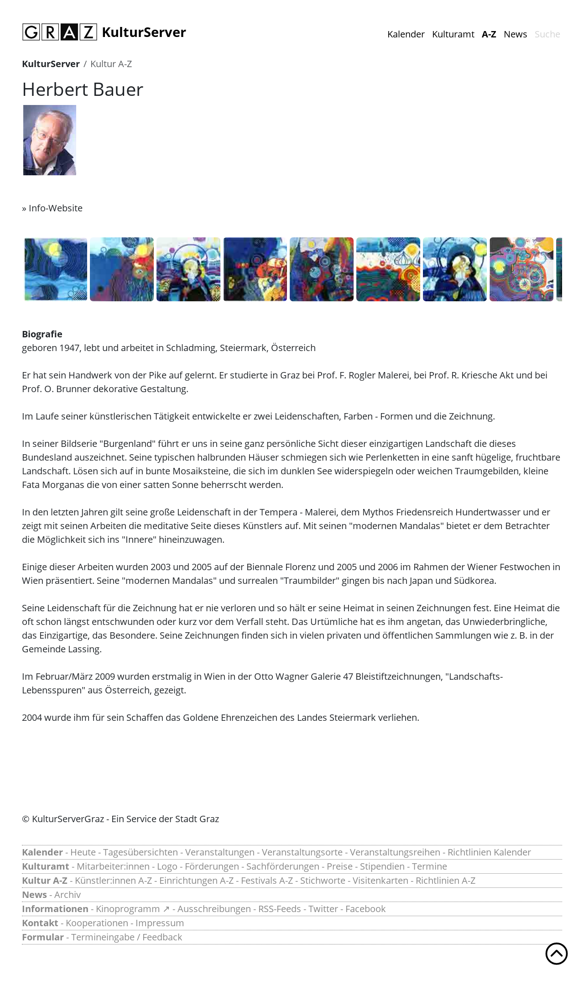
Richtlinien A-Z (445, 880)
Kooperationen (97, 923)
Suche (547, 34)
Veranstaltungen (220, 852)
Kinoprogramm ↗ (133, 908)
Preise (340, 866)
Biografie (42, 334)
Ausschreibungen (214, 908)
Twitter (323, 908)
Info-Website (56, 208)
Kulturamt (453, 34)
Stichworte (322, 880)
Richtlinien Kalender (489, 852)
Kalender (406, 34)
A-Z (489, 34)
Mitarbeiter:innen (113, 866)
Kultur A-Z (111, 64)
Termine (429, 866)
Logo (167, 866)
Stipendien (382, 866)
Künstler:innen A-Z (113, 880)
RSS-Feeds (279, 908)
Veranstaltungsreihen (395, 852)
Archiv (67, 894)
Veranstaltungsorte (302, 852)
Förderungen (212, 866)
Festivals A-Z (267, 880)
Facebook (365, 908)
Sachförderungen (282, 866)
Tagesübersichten (140, 852)
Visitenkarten (380, 880)
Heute (83, 852)
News (515, 34)
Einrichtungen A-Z (196, 880)
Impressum (160, 923)
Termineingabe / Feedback (126, 937)
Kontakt (40, 923)
